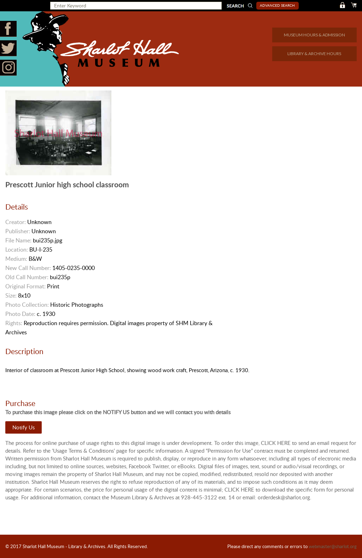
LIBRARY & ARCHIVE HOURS (314, 53)
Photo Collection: (27, 305)
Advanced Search (277, 5)
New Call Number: (28, 268)
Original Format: (25, 286)
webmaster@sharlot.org (333, 546)
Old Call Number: (26, 277)
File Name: (18, 240)
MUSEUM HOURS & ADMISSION (314, 34)
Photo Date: (20, 314)
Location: (16, 249)
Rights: (13, 323)
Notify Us (23, 427)
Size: (11, 295)
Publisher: (17, 231)
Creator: (15, 222)
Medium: (16, 259)
